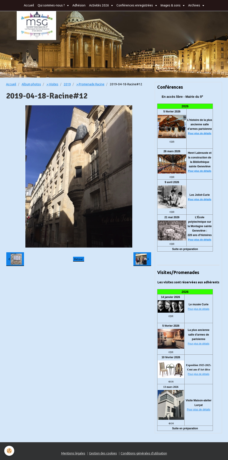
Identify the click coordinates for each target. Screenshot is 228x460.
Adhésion (79, 5)
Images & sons (171, 5)
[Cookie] (9, 451)
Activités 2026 (99, 5)
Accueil (29, 5)
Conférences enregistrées (135, 5)
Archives (194, 5)
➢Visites (52, 84)
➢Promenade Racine (90, 84)
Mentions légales (73, 453)
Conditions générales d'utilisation (144, 453)
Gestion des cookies (103, 453)
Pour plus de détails (199, 133)
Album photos (31, 84)
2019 (67, 84)
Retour (78, 259)
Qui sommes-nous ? (51, 5)
